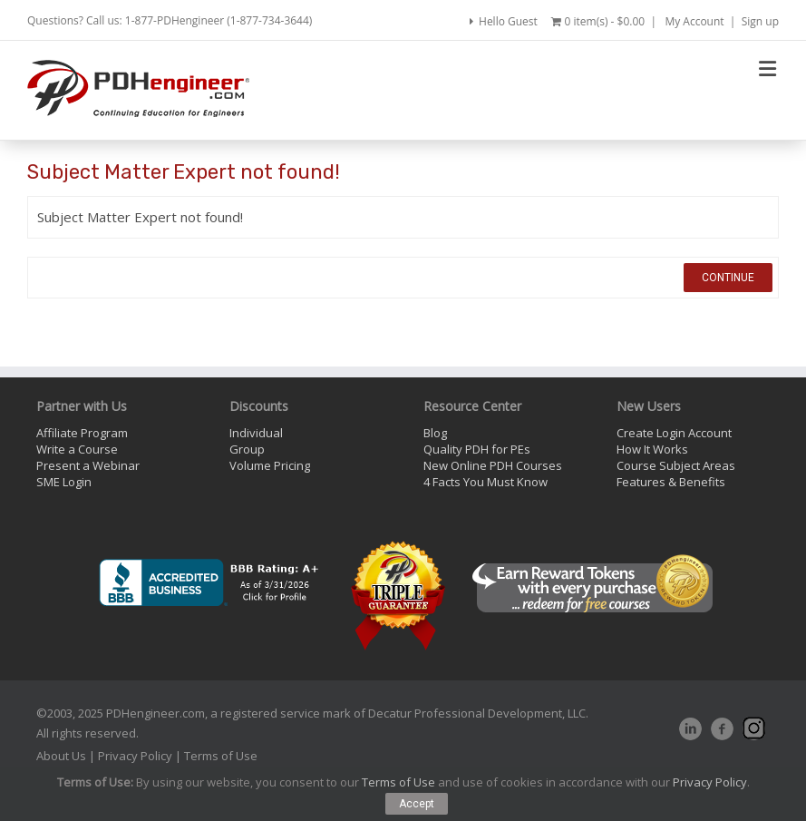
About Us (61, 756)
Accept (416, 803)
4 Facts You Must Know (485, 482)
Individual (256, 433)
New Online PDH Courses (492, 465)
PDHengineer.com (155, 713)
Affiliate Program (82, 433)
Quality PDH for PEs (476, 449)
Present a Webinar (88, 465)
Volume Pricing (269, 465)
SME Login (64, 482)
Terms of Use (220, 756)
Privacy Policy (135, 756)
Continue (728, 277)
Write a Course (77, 449)
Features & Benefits (671, 482)
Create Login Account (674, 433)
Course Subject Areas (676, 465)
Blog (435, 433)
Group (247, 449)
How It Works (652, 449)
